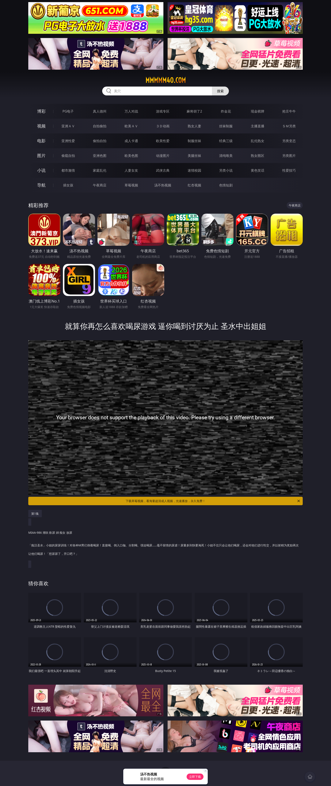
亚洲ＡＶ (68, 126)
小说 (41, 170)
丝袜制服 (226, 126)
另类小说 (226, 170)
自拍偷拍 (99, 126)
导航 (41, 185)
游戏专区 (163, 111)
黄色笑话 (257, 170)
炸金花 (226, 111)
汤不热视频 (162, 185)
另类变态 (289, 140)
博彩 (41, 111)
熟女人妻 (194, 126)
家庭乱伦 (99, 170)
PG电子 (68, 111)
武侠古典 (163, 170)
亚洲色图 (99, 155)
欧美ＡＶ (131, 126)
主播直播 (257, 126)
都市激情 (68, 170)
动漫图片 (163, 155)
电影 (41, 141)
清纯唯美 (226, 155)
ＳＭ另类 (289, 126)
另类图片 (289, 155)
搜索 (220, 91)
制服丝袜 (194, 140)
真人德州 (99, 111)
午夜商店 (99, 185)
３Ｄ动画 (163, 126)
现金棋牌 (257, 111)
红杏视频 (194, 185)
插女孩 (68, 185)
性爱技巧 (289, 170)
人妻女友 (131, 170)
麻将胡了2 (194, 111)
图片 (41, 155)
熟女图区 (257, 155)
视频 (41, 126)
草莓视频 (131, 185)
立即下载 (195, 777)
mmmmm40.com (165, 80)
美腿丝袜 (194, 155)
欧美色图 (131, 155)
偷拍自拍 (99, 140)
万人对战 (131, 111)
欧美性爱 (163, 140)
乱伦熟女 (257, 140)
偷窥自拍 (68, 155)
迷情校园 (194, 170)
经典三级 (226, 140)
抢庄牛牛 (289, 111)
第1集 (35, 514)
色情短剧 (226, 185)
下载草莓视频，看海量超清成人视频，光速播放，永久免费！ (213, 501)
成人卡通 (131, 140)
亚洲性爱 (68, 140)
